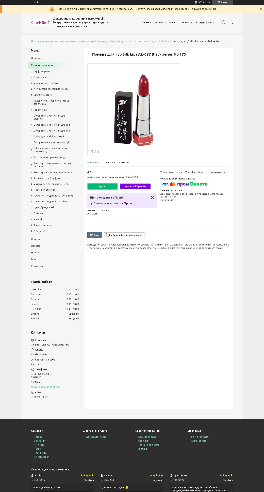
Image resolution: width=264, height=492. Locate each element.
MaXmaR (38, 219)
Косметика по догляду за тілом (51, 201)
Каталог (159, 22)
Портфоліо (40, 452)
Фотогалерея (41, 456)
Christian (38, 213)
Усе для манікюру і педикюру (50, 157)
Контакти (187, 22)
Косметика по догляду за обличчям (53, 195)
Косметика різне (43, 94)
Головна (146, 22)
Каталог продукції (42, 65)
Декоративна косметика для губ (58, 41)
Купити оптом (198, 440)
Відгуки (35, 239)
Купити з (135, 186)
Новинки (36, 58)
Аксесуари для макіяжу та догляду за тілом (53, 165)
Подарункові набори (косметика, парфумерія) (51, 102)
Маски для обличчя (44, 189)
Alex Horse (39, 231)
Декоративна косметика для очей (52, 130)
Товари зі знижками (149, 445)
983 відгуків (204, 2)
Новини (35, 252)
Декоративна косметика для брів (52, 124)
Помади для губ (87, 41)
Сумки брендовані (44, 207)
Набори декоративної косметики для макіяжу (52, 150)
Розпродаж (40, 77)
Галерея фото (204, 22)
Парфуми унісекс (43, 71)
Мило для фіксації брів (46, 83)
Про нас (173, 22)
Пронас (38, 436)
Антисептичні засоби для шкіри (51, 89)
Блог (34, 259)
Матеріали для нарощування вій (51, 184)
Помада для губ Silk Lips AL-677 (115, 41)
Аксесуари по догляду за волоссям (53, 172)
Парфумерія (40, 109)
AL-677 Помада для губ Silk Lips (152, 41)
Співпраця (39, 440)
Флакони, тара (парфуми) (47, 178)
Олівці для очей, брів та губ (49, 136)
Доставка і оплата (96, 436)
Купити (102, 186)
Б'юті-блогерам (199, 436)
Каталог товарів (147, 436)
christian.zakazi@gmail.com (45, 386)
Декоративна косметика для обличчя (49, 117)
